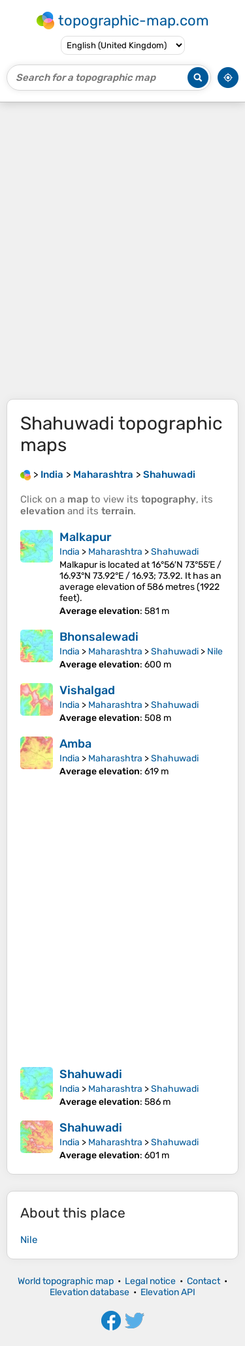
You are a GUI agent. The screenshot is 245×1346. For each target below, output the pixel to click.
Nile (215, 651)
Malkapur (85, 537)
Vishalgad (87, 690)
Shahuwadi (175, 551)
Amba (75, 744)
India (69, 551)
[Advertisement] (122, 250)
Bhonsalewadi (99, 637)
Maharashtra (115, 551)
